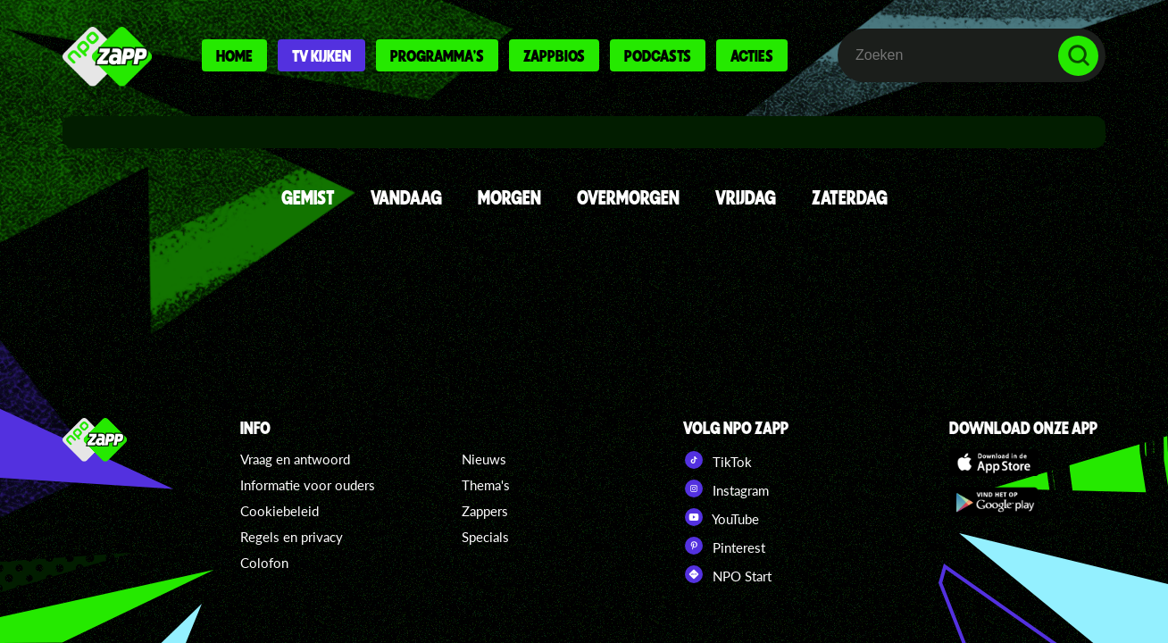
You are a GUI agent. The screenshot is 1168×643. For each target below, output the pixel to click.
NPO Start (727, 574)
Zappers (485, 511)
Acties (751, 55)
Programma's (437, 55)
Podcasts (657, 55)
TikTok (717, 460)
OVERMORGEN (628, 197)
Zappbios (554, 55)
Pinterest (724, 545)
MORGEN (509, 197)
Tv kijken (321, 55)
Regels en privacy (291, 537)
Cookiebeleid (279, 511)
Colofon (264, 563)
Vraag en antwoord (295, 459)
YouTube (721, 517)
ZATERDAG (850, 197)
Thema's (486, 485)
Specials (485, 537)
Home (234, 55)
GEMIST (308, 197)
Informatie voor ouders (307, 485)
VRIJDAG (745, 197)
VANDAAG (406, 197)
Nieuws (484, 459)
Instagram (726, 488)
